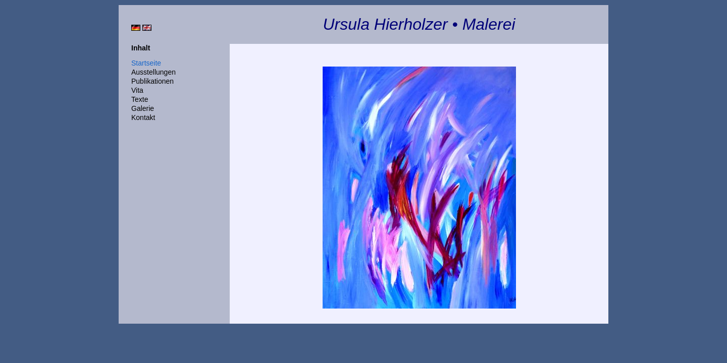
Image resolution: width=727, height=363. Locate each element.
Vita (137, 90)
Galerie (142, 108)
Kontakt (143, 117)
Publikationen (152, 81)
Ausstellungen (153, 72)
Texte (139, 99)
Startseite (146, 63)
